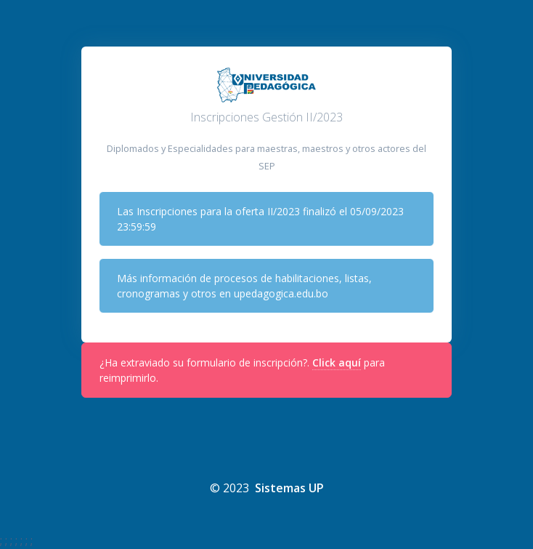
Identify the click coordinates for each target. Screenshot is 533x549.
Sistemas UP (289, 488)
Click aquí (336, 362)
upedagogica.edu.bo (281, 293)
